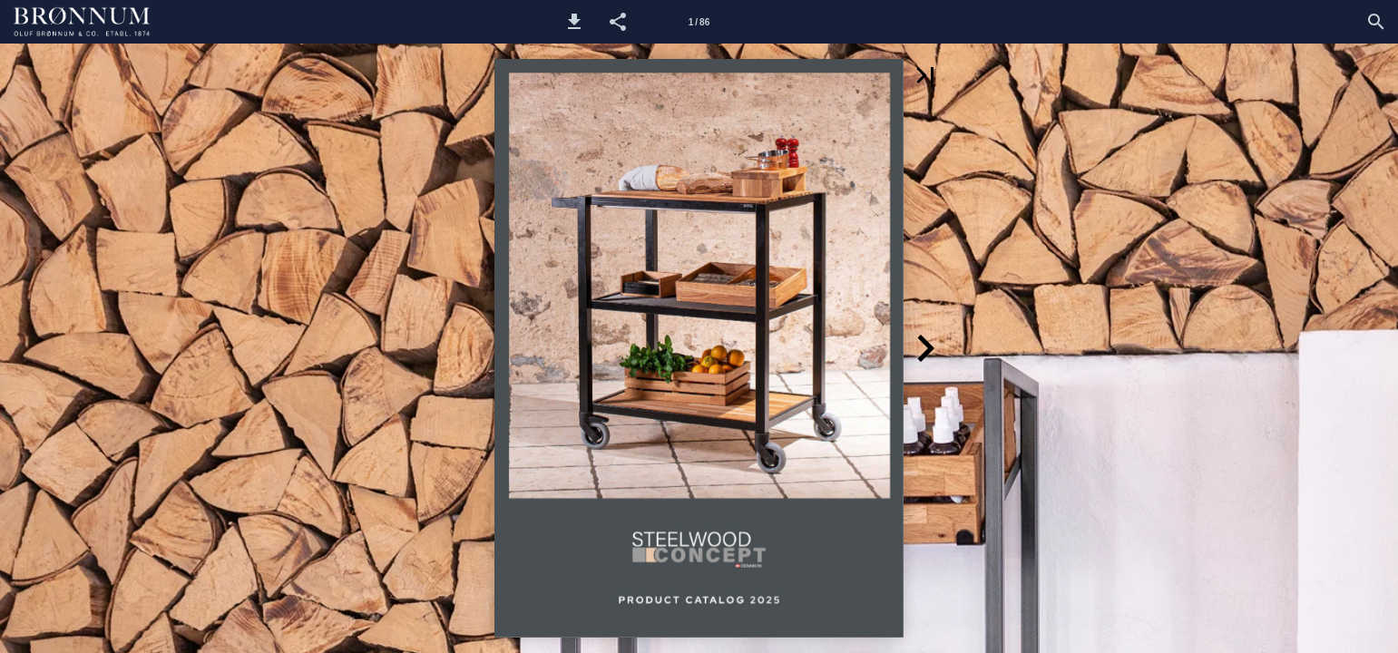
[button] (574, 22)
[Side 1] (698, 22)
